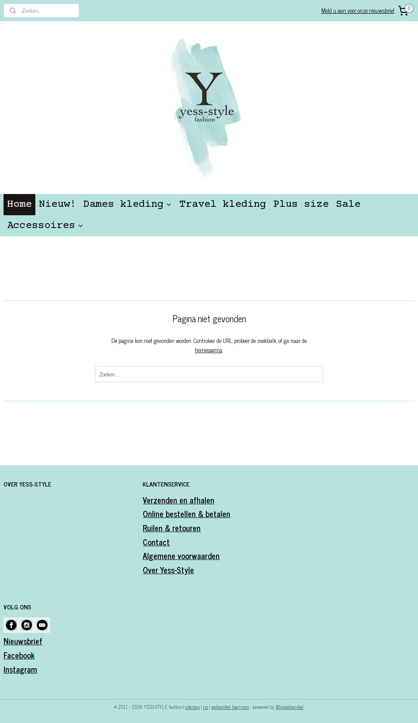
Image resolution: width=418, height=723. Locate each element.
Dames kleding (127, 204)
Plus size (301, 204)
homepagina (208, 349)
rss (205, 707)
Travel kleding (222, 204)
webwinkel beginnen (230, 707)
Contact (156, 541)
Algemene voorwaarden (181, 555)
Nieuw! (57, 204)
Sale (348, 204)
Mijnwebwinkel (290, 707)
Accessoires (45, 226)
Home (19, 204)
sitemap (192, 707)
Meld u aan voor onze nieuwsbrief (358, 10)
